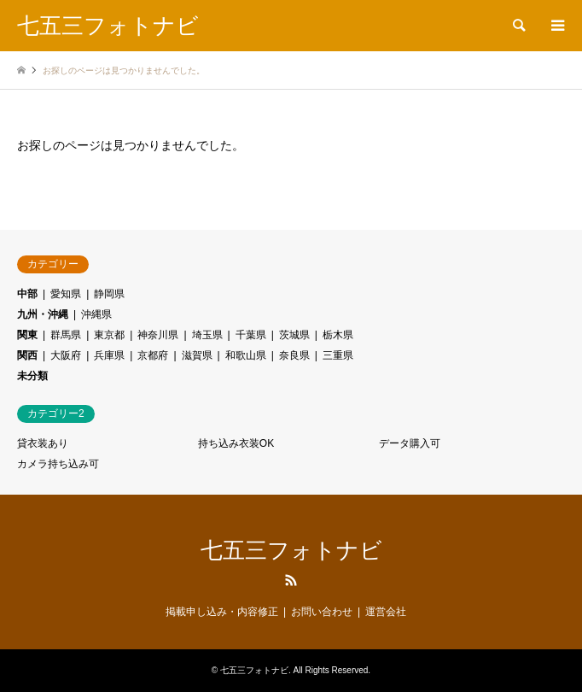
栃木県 (338, 335)
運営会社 (385, 612)
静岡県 (109, 294)
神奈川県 (157, 335)
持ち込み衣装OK (236, 443)
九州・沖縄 (42, 314)
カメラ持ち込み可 (58, 464)
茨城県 (294, 335)
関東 (27, 335)
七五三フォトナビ (291, 550)
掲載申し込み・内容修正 (222, 612)
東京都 (109, 335)
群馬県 (65, 335)
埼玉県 (207, 335)
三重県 (338, 355)
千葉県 (251, 335)
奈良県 (294, 355)
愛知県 (65, 294)
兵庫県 (109, 355)
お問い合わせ (321, 612)
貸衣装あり (42, 443)
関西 (27, 355)
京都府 (152, 355)
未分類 (32, 376)
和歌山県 (245, 355)
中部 (27, 294)
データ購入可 (409, 443)
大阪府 (65, 355)
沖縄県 (96, 314)
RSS (291, 580)
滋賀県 (197, 355)
